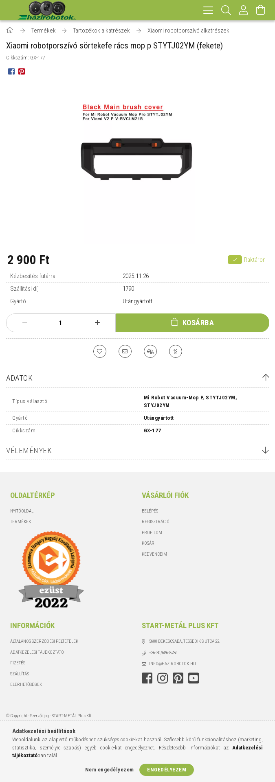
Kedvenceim (154, 554)
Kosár (148, 543)
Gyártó (18, 301)
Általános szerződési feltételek (44, 641)
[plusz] (97, 323)
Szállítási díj (24, 288)
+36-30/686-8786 (163, 652)
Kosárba (198, 322)
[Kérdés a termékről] (175, 351)
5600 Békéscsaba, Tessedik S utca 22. (184, 641)
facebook (147, 678)
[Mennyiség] (61, 323)
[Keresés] (226, 10)
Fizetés (17, 663)
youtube (193, 678)
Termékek (20, 521)
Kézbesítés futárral (33, 276)
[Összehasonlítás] (150, 351)
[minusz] (25, 323)
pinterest (178, 678)
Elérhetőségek (26, 684)
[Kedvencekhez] (99, 351)
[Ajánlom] (125, 351)
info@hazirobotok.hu (172, 663)
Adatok (19, 378)
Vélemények (29, 450)
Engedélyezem (166, 770)
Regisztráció (155, 521)
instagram (162, 678)
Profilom (152, 532)
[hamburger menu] (208, 10)
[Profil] (243, 10)
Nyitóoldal (21, 511)
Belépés (150, 511)
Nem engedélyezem (109, 770)
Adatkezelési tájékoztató (37, 652)
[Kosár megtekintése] (260, 10)
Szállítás (19, 674)
